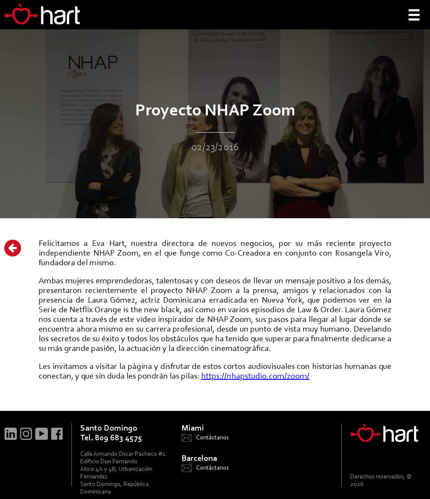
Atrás (12, 248)
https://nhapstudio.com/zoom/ (255, 376)
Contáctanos (212, 438)
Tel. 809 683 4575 (111, 438)
